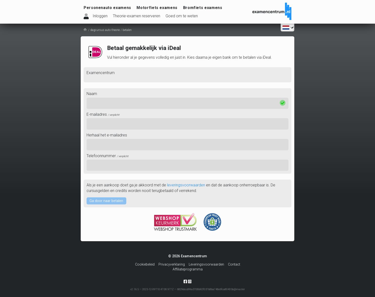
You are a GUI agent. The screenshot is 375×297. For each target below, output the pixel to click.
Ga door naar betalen (107, 201)
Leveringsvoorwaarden (206, 264)
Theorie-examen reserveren (136, 16)
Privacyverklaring (171, 264)
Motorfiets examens (157, 7)
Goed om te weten (182, 16)
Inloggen (100, 16)
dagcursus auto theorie (105, 30)
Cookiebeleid (145, 264)
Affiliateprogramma (188, 269)
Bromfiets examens (202, 7)
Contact (234, 264)
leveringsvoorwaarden (186, 185)
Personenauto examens (107, 7)
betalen (127, 30)
